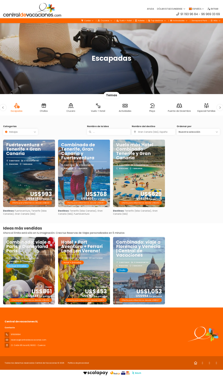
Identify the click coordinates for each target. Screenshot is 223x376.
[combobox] (153, 132)
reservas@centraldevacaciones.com (28, 339)
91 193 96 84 (189, 14)
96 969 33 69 (210, 14)
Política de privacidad (78, 363)
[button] (3, 107)
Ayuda (150, 8)
